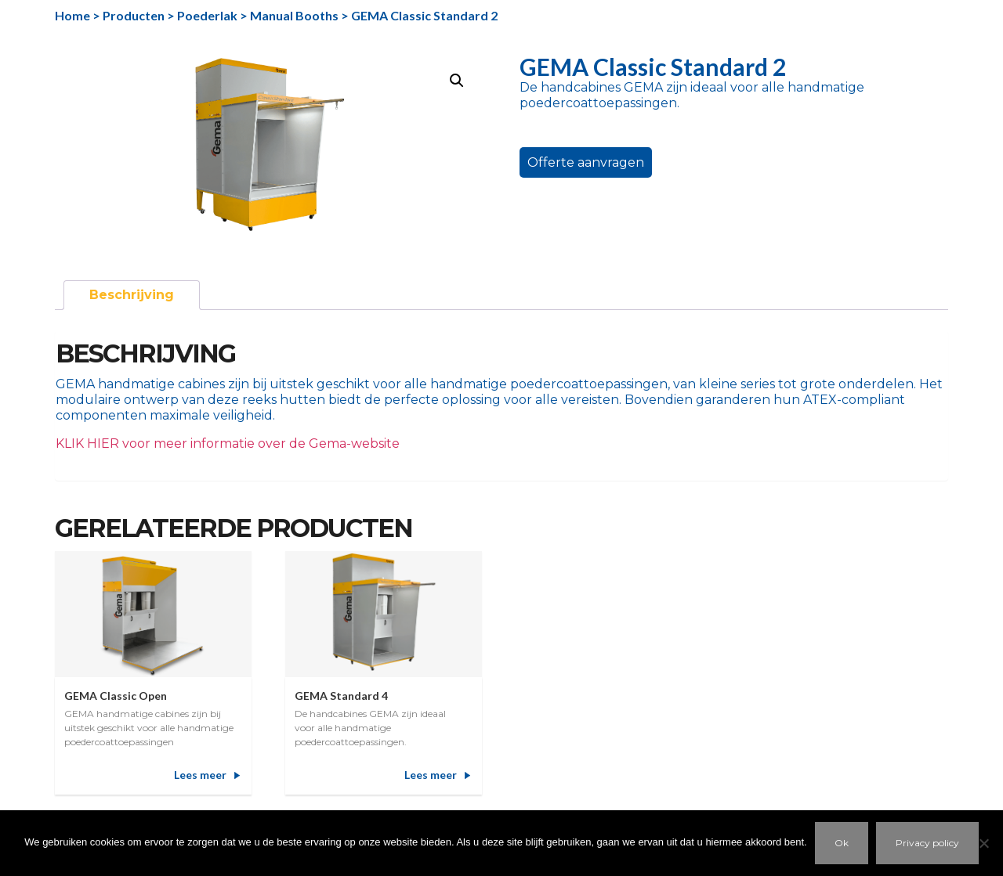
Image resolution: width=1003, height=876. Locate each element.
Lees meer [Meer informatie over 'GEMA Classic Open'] (200, 774)
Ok (842, 843)
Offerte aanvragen (585, 162)
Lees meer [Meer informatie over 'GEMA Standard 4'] (430, 774)
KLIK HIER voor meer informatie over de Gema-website (228, 443)
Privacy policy (927, 843)
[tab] (131, 295)
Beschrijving (131, 294)
